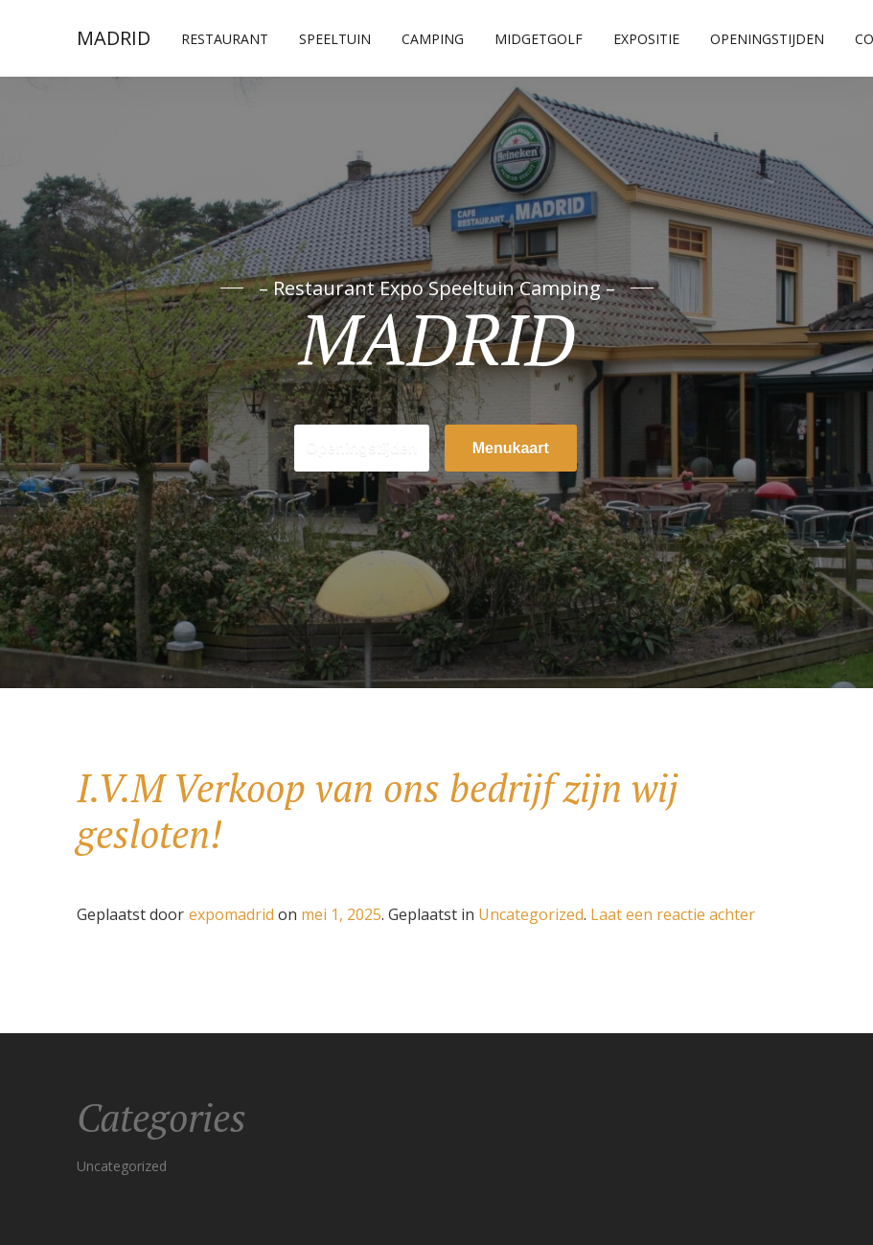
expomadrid (231, 914)
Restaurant (224, 39)
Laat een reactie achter (672, 914)
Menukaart (510, 448)
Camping (433, 39)
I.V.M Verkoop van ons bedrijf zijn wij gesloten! (377, 810)
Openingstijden (767, 39)
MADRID (113, 38)
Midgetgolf (538, 39)
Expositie (646, 39)
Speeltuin (335, 39)
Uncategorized (531, 914)
